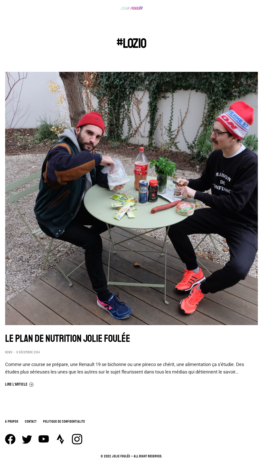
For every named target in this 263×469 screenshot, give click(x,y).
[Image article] (131, 198)
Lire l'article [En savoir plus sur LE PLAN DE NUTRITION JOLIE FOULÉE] (19, 384)
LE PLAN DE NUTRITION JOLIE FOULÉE (67, 338)
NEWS (9, 352)
